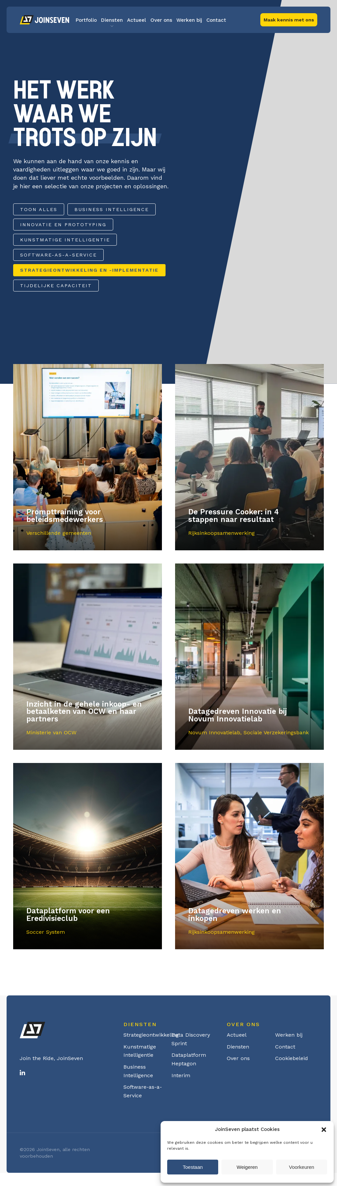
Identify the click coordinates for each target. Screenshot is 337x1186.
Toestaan (193, 1167)
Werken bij (189, 20)
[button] (324, 1129)
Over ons (161, 20)
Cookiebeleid (291, 1058)
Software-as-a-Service (58, 255)
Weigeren (247, 1167)
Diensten (112, 20)
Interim (180, 1075)
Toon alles (38, 209)
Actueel (136, 20)
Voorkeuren (301, 1167)
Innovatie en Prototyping (63, 224)
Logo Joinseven (44, 20)
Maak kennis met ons (289, 19)
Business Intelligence (111, 209)
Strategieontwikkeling (151, 1035)
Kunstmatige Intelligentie (65, 239)
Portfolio (86, 20)
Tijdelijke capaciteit (56, 285)
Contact (216, 20)
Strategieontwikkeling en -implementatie (89, 270)
